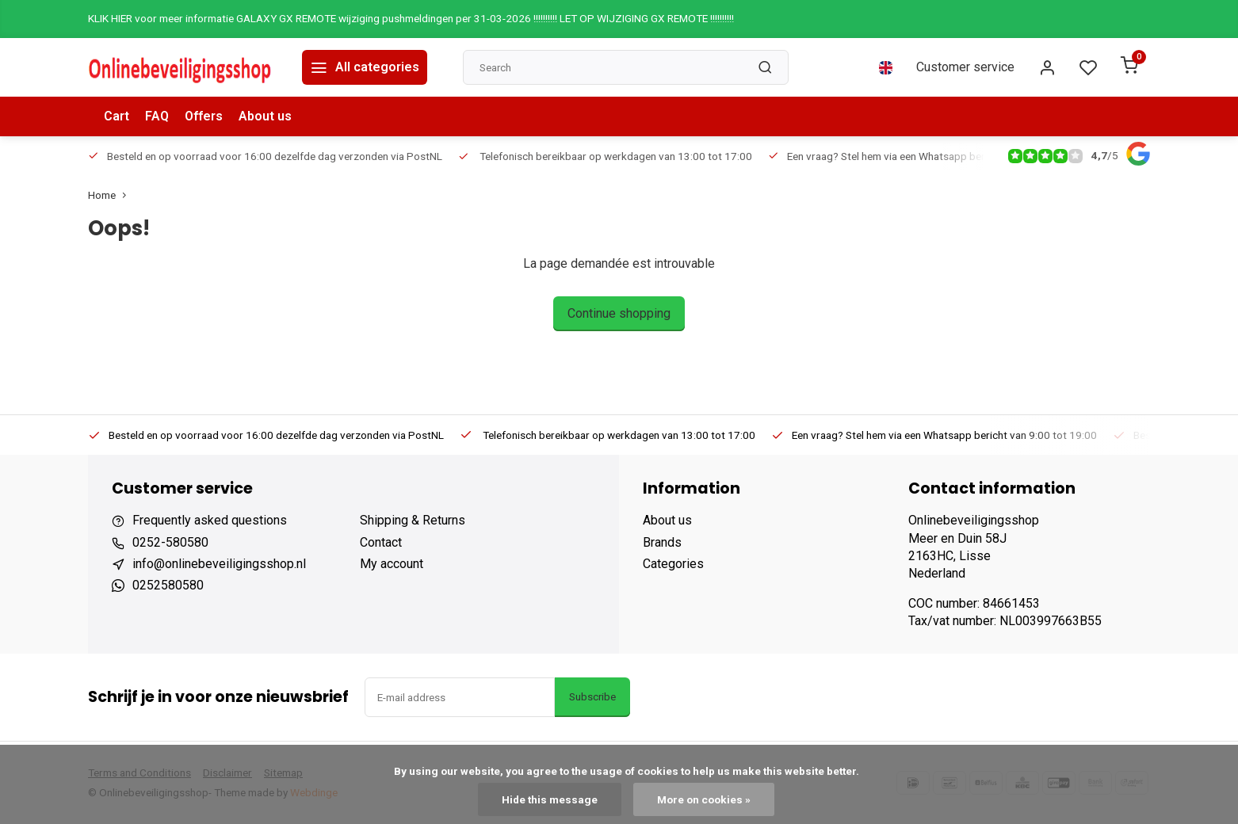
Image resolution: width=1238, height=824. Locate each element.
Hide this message (550, 799)
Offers (204, 116)
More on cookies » (704, 799)
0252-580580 (170, 542)
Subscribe (592, 697)
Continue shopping (619, 313)
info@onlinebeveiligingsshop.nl (219, 563)
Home (110, 195)
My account (391, 563)
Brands (662, 542)
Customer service (965, 66)
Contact (381, 542)
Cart (116, 116)
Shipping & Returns (412, 520)
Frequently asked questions (209, 520)
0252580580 (168, 585)
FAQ (157, 116)
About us (265, 116)
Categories (673, 563)
